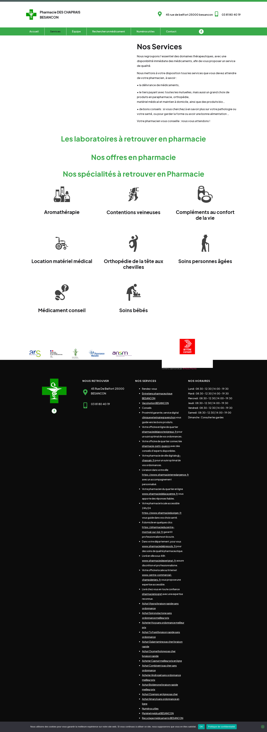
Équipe (76, 31)
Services (55, 31)
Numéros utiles (145, 31)
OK (201, 726)
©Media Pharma (190, 369)
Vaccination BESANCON (155, 403)
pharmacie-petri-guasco (156, 445)
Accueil (34, 31)
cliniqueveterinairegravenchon (159, 417)
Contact (171, 31)
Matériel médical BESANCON (158, 713)
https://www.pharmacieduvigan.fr (162, 512)
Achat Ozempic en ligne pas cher (160, 694)
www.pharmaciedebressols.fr (159, 546)
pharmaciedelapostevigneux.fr (159, 431)
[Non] (262, 726)
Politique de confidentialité (221, 726)
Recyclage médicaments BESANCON (162, 718)
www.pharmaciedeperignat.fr (159, 560)
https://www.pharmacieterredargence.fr (165, 474)
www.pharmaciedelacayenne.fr (160, 493)
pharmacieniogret (152, 593)
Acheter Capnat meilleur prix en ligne (162, 660)
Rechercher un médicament (108, 31)
